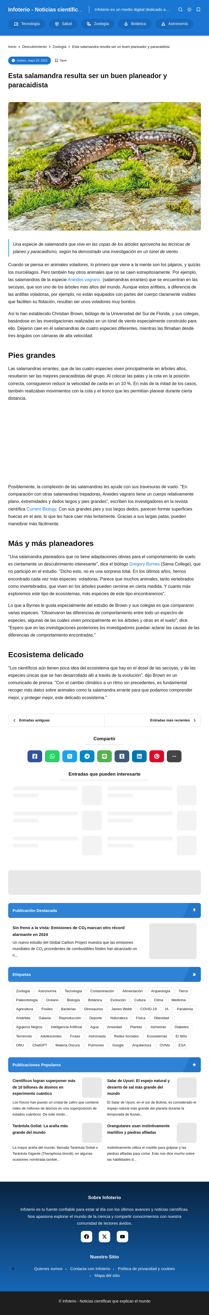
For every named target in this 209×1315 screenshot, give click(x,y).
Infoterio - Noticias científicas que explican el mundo (76, 10)
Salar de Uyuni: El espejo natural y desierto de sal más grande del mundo (138, 1087)
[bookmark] (198, 9)
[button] (174, 756)
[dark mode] (189, 9)
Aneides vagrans (84, 279)
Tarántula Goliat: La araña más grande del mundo (40, 1129)
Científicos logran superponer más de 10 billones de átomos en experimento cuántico (44, 1087)
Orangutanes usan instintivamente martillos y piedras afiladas (138, 1129)
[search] (180, 9)
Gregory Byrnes (144, 564)
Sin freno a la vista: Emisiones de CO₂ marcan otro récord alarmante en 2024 (69, 931)
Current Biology (41, 509)
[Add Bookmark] (60, 60)
